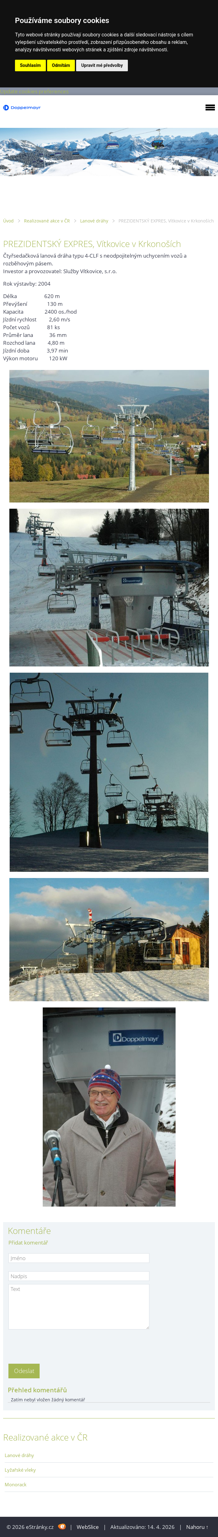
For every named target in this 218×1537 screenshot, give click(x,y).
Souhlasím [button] (30, 65)
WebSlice (88, 1526)
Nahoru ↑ (197, 1526)
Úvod (8, 221)
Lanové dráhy (94, 221)
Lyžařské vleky (20, 1470)
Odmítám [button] (61, 65)
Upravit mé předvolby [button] (102, 65)
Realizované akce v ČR (47, 221)
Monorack (16, 1484)
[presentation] (55, 1345)
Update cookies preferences (34, 91)
